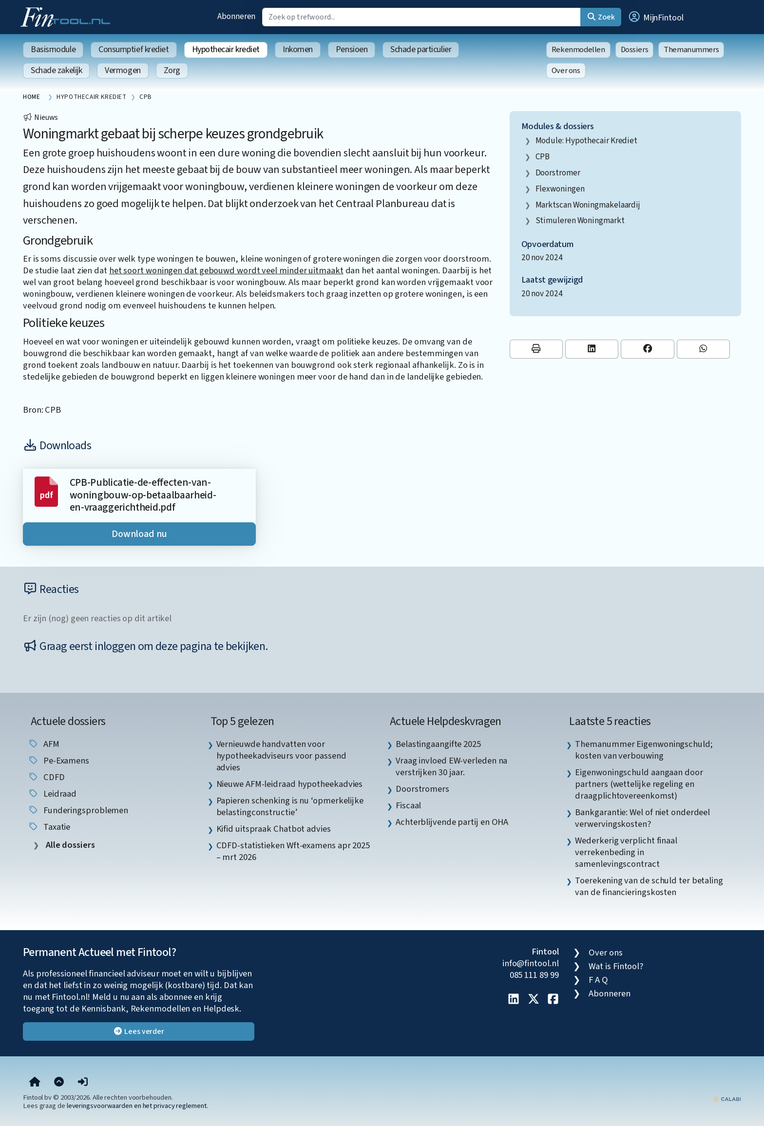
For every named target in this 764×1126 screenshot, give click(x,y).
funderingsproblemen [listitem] (78, 810)
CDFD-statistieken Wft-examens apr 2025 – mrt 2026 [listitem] (293, 851)
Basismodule (53, 49)
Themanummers (691, 50)
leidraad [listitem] (52, 793)
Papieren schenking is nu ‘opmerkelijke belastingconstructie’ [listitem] (290, 806)
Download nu (139, 534)
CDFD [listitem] (46, 777)
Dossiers (635, 50)
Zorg (172, 70)
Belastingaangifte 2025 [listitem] (438, 744)
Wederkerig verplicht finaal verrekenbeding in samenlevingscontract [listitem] (626, 852)
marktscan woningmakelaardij (588, 205)
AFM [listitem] (43, 744)
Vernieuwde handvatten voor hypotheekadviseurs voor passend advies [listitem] (281, 756)
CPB (542, 157)
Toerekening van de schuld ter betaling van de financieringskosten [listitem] (649, 886)
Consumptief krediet (133, 49)
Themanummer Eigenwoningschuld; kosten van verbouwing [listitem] (643, 750)
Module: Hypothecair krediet (586, 140)
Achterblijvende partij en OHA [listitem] (452, 822)
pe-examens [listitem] (58, 760)
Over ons (566, 70)
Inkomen (298, 49)
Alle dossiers (69, 845)
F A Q (598, 979)
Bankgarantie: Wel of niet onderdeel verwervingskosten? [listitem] (642, 818)
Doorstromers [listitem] (422, 788)
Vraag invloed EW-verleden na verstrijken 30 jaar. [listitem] (451, 766)
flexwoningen (560, 189)
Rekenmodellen (578, 50)
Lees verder (138, 1031)
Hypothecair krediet (226, 49)
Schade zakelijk (56, 70)
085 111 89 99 (534, 975)
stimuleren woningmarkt (580, 220)
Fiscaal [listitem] (408, 805)
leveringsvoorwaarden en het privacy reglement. (137, 1106)
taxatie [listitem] (49, 827)
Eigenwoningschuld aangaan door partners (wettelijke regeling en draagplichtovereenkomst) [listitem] (639, 784)
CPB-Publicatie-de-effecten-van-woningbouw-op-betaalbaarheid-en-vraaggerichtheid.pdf (143, 495)
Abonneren (236, 16)
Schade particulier (420, 49)
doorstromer (557, 173)
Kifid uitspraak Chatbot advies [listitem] (273, 828)
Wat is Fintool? (616, 966)
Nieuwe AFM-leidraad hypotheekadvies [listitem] (289, 784)
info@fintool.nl (530, 963)
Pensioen (351, 49)
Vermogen (122, 70)
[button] (655, 17)
